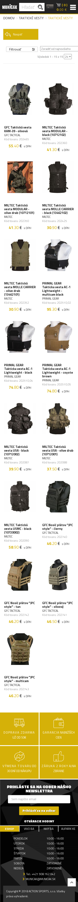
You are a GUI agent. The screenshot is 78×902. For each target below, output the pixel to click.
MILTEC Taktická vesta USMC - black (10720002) (17, 528)
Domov (9, 18)
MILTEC (46, 139)
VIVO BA (29, 828)
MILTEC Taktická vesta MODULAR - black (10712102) (54, 131)
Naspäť (13, 34)
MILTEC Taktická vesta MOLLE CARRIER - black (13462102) (58, 209)
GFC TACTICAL (12, 135)
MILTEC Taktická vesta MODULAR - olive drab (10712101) (19, 209)
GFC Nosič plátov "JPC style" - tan (19, 605)
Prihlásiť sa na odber (39, 810)
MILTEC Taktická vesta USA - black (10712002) (16, 450)
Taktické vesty (31, 18)
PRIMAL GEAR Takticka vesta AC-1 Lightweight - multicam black (56, 289)
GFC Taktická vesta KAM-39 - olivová (17, 129)
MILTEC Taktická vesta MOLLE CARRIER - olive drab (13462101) (20, 289)
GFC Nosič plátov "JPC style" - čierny (57, 527)
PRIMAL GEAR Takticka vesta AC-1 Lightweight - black (18, 368)
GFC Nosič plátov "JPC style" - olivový (57, 605)
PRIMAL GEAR (50, 298)
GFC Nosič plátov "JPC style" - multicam (19, 679)
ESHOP (9, 828)
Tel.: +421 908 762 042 (40, 874)
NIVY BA (48, 828)
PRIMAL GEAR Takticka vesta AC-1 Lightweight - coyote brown (57, 370)
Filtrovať (22, 49)
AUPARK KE (68, 828)
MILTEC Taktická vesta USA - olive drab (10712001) (57, 450)
